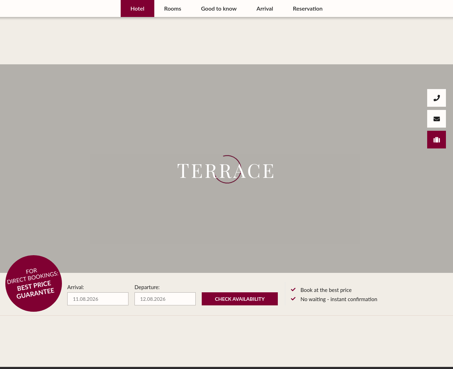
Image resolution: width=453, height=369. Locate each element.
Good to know (219, 8)
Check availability (240, 299)
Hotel (137, 8)
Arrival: (75, 287)
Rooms (172, 8)
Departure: (147, 287)
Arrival (265, 8)
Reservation (308, 8)
